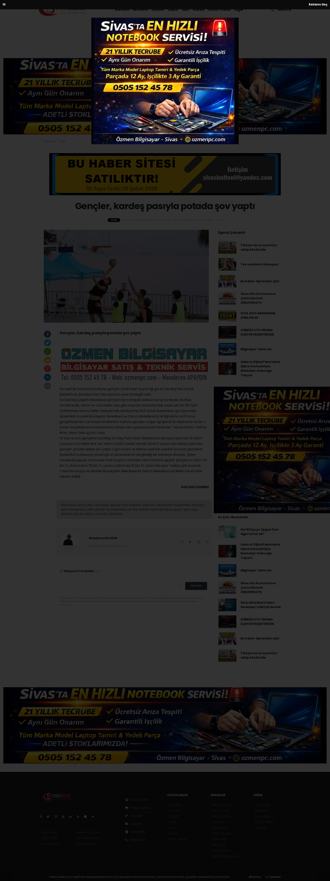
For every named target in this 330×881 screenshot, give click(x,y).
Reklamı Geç (318, 5)
